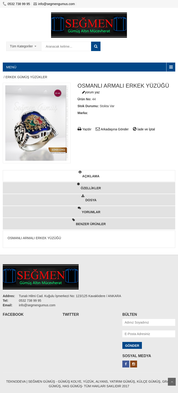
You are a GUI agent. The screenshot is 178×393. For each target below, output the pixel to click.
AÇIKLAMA (89, 174)
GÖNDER (132, 345)
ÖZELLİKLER (89, 186)
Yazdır (84, 129)
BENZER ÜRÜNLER (89, 222)
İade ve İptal (144, 129)
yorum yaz (91, 92)
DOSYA (88, 198)
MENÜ (11, 67)
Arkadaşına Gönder (112, 129)
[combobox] (23, 45)
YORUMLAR (89, 210)
